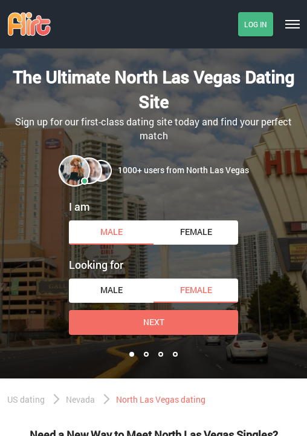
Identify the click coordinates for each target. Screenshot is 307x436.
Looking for (96, 264)
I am (79, 206)
